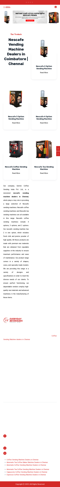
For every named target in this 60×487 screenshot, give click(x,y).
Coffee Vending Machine (14, 385)
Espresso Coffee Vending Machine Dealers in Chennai (26, 475)
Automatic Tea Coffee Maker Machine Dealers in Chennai (27, 462)
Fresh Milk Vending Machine (15, 400)
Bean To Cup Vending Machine (16, 415)
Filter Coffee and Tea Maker (15, 412)
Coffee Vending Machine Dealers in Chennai (22, 460)
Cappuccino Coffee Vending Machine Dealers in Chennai (27, 472)
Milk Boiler (9, 389)
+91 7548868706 (13, 448)
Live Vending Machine (13, 423)
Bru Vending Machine (13, 419)
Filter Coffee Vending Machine (16, 396)
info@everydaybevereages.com (18, 453)
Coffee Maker (10, 392)
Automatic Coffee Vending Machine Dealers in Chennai (26, 465)
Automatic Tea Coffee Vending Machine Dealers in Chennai (28, 469)
